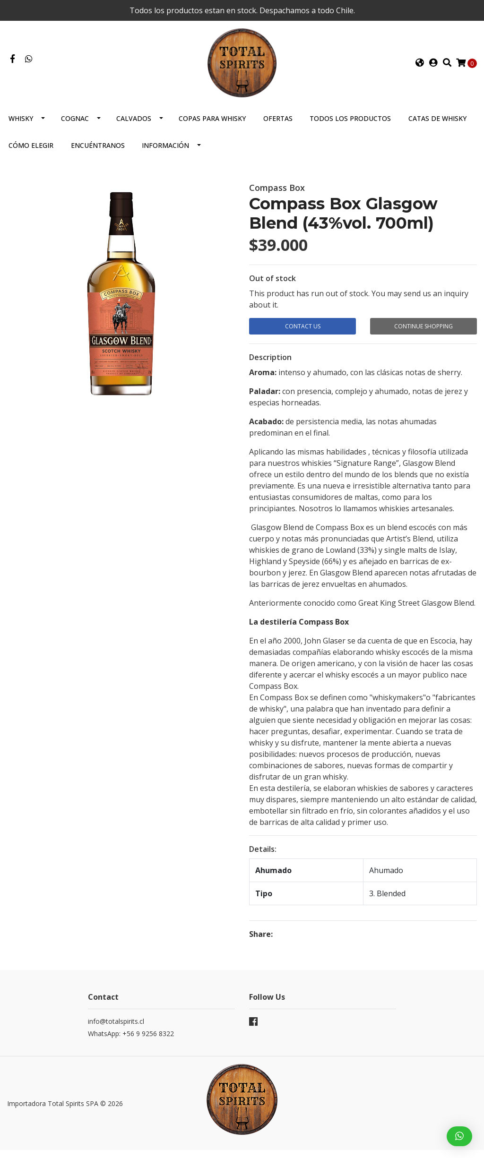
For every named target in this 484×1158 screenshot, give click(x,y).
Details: (263, 857)
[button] (419, 67)
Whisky (21, 127)
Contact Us (302, 336)
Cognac (75, 127)
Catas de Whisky (437, 127)
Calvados (133, 127)
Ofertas (278, 127)
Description (270, 365)
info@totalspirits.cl (116, 1029)
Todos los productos (350, 127)
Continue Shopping (423, 336)
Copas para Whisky (212, 127)
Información (165, 154)
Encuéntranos (98, 154)
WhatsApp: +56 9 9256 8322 (131, 1041)
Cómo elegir (31, 154)
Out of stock (272, 288)
